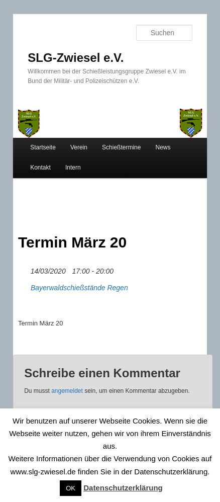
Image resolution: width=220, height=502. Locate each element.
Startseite (43, 147)
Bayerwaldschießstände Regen (79, 288)
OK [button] (70, 488)
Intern (73, 167)
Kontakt (40, 167)
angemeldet (67, 390)
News (163, 147)
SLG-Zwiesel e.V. (76, 57)
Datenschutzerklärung (123, 487)
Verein (78, 147)
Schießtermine (121, 147)
